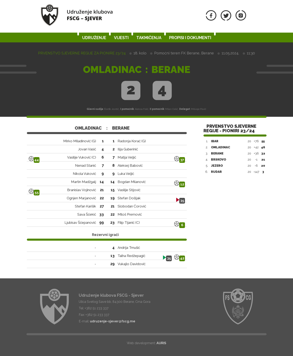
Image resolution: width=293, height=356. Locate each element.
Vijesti (121, 37)
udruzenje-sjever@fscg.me (112, 321)
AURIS (161, 343)
